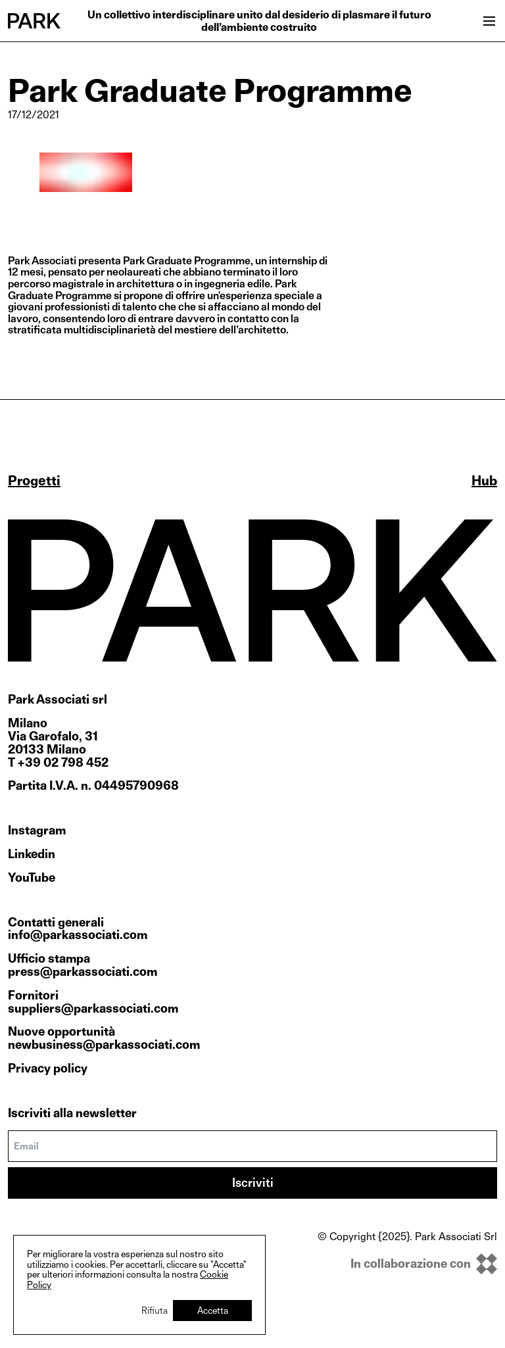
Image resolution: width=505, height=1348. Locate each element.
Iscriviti (253, 1183)
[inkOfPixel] (407, 1263)
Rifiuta (154, 1310)
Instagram (37, 830)
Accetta (212, 1310)
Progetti (34, 481)
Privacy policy (47, 1068)
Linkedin (31, 854)
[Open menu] (489, 21)
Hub (484, 481)
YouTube (31, 877)
